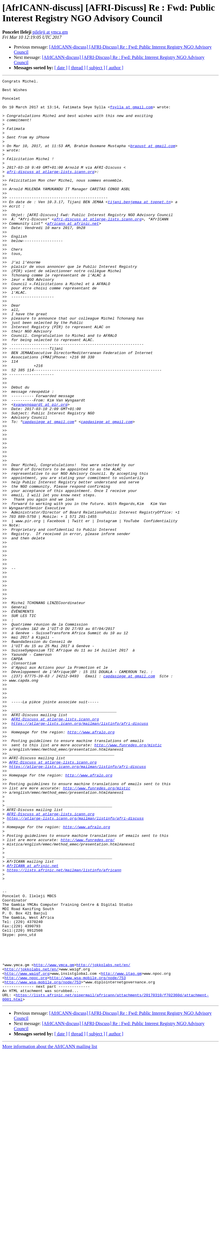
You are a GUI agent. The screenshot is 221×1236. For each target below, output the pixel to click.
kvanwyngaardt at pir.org (40, 469)
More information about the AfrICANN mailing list (49, 1231)
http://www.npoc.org (26, 1157)
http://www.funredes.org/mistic (128, 878)
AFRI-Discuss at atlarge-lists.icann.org (55, 847)
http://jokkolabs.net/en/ (103, 1142)
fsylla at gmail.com (131, 113)
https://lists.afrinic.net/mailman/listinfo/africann (64, 1028)
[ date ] (60, 67)
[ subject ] (96, 67)
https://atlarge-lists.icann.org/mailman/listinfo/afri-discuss (79, 852)
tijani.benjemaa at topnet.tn (139, 226)
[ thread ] (76, 67)
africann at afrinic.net (73, 252)
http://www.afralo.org (91, 863)
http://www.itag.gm (121, 1152)
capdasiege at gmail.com (48, 490)
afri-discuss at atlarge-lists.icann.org (50, 190)
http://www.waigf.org (27, 1152)
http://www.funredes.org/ (88, 992)
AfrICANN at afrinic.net (32, 1023)
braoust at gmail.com (152, 159)
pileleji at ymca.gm (50, 32)
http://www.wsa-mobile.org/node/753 (87, 1157)
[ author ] (114, 67)
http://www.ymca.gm (54, 1142)
